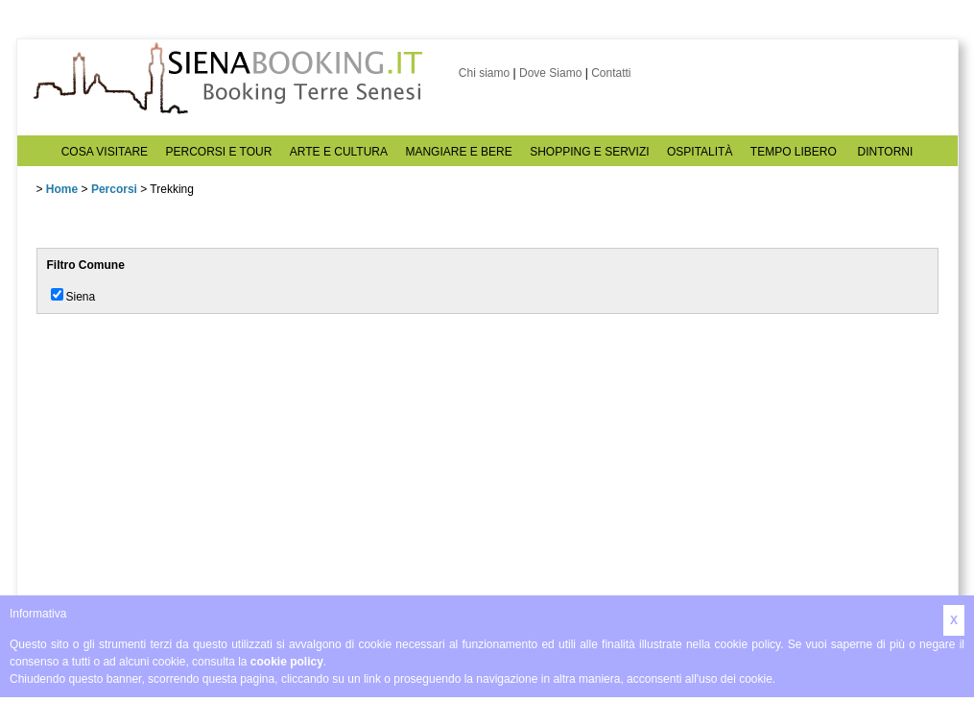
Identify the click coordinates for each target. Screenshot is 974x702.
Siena (81, 296)
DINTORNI (886, 151)
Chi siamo (484, 73)
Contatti (610, 73)
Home (62, 189)
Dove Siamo (550, 73)
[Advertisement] (180, 458)
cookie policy (286, 661)
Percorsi (114, 189)
